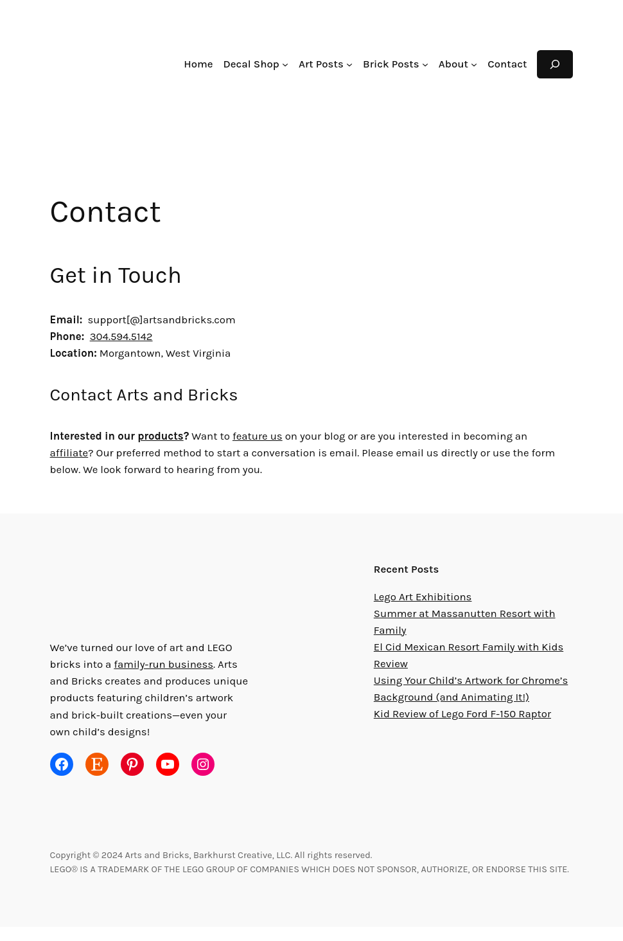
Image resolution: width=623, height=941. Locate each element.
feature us (257, 436)
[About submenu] (476, 64)
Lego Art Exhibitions (421, 597)
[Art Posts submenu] (355, 64)
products (160, 436)
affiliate (541, 436)
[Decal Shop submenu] (292, 64)
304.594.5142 (125, 336)
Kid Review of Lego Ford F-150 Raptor (466, 714)
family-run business (157, 664)
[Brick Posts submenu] (428, 64)
